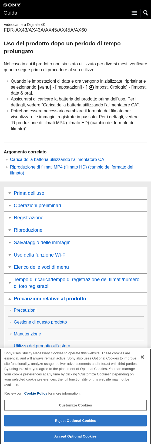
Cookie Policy (36, 396)
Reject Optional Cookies (75, 423)
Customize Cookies (75, 408)
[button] (146, 13)
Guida (10, 13)
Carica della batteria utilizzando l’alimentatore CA (57, 159)
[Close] (142, 359)
